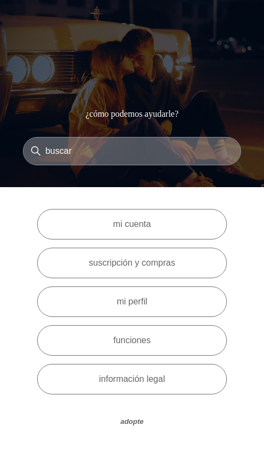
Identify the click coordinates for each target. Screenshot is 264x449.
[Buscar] (132, 151)
